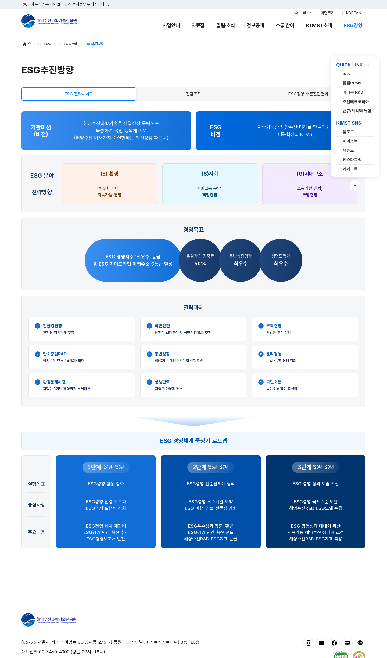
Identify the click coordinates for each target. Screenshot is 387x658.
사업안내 (171, 25)
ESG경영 (353, 25)
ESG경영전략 (68, 44)
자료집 (198, 25)
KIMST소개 (319, 25)
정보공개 (255, 25)
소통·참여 (285, 25)
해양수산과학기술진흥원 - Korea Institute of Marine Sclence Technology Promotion (49, 21)
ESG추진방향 (94, 44)
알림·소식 (225, 25)
